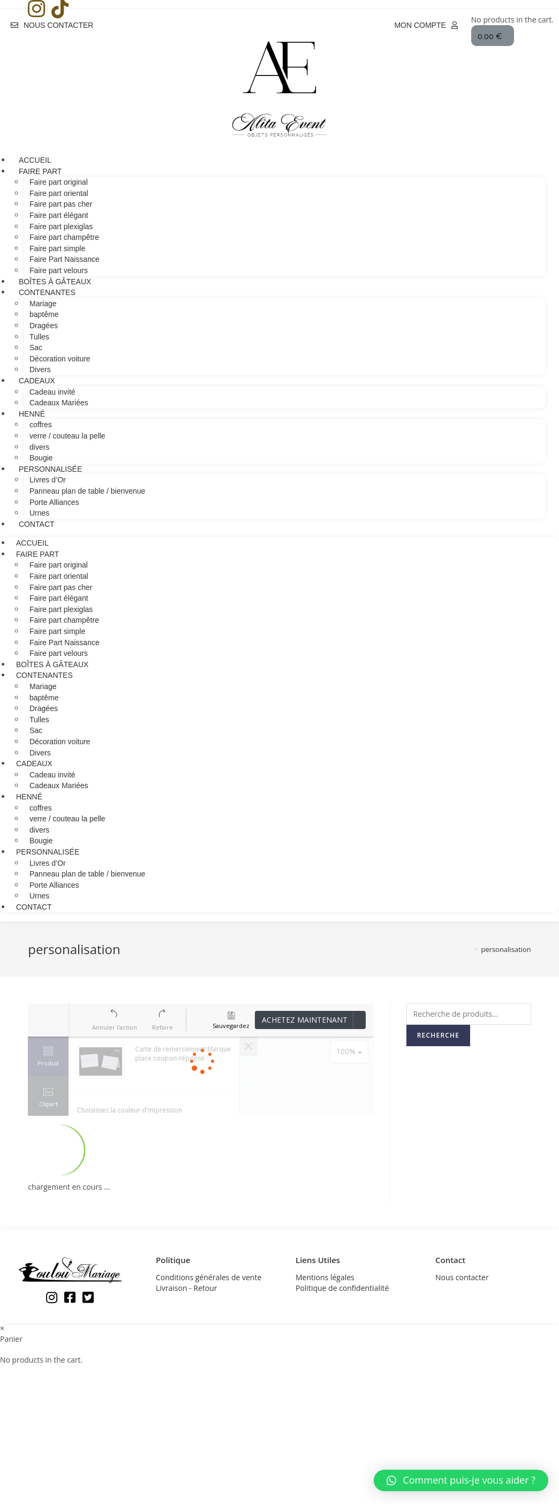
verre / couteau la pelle (67, 436)
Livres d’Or (47, 479)
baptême (43, 314)
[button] (52, 24)
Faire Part (40, 171)
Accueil (32, 543)
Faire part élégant (58, 215)
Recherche (438, 1035)
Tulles (39, 336)
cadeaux (37, 380)
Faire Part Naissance (64, 259)
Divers (40, 753)
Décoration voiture (59, 358)
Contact (37, 524)
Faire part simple (57, 248)
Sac (35, 347)
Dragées (43, 325)
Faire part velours (58, 653)
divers (39, 447)
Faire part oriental (58, 193)
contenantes (47, 292)
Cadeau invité (52, 392)
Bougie (41, 840)
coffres (40, 424)
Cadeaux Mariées (58, 402)
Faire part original (58, 182)
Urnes (39, 895)
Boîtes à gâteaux (52, 664)
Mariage (43, 303)
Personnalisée (50, 469)
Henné (32, 414)
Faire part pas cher (61, 204)
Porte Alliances (54, 502)
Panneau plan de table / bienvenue (87, 491)
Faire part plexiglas (61, 226)
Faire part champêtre (64, 237)
